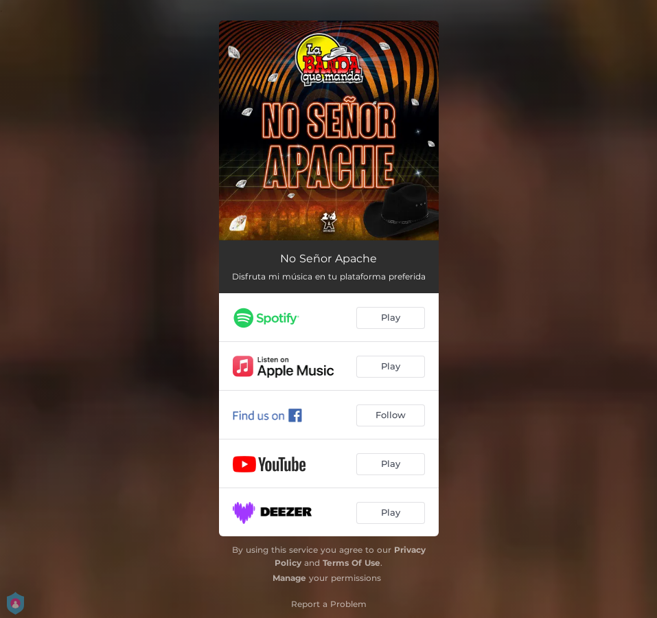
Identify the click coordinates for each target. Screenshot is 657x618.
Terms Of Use (351, 563)
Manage (289, 578)
